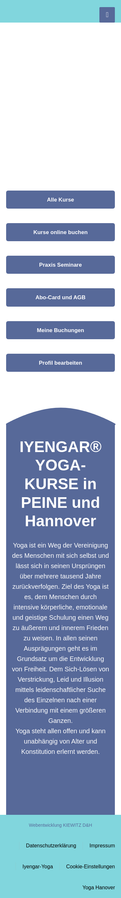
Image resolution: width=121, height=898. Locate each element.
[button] (60, 297)
